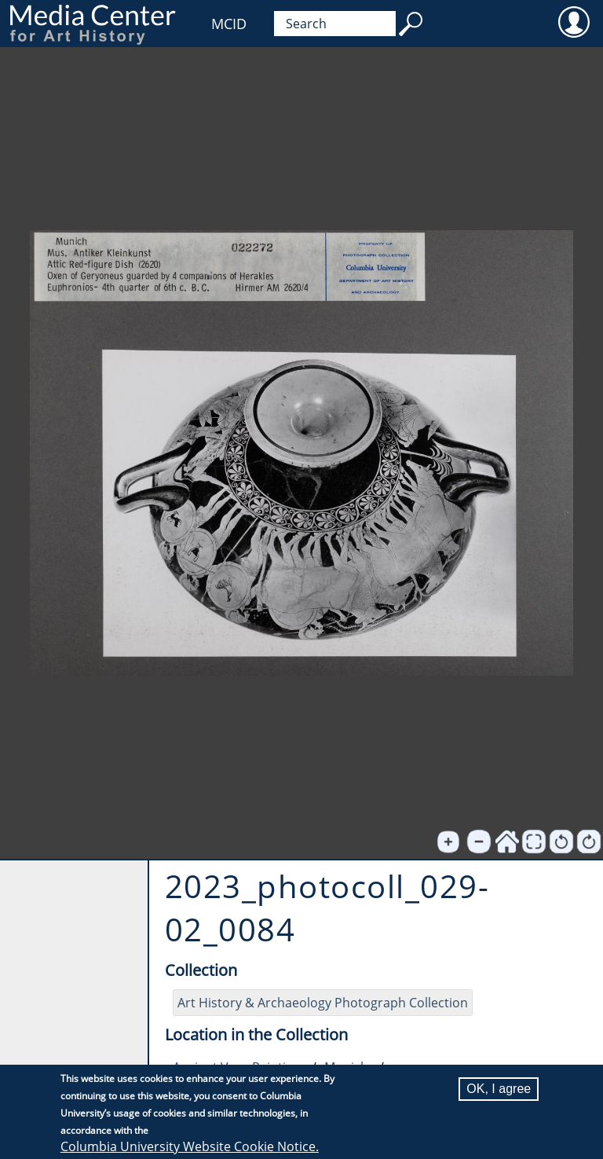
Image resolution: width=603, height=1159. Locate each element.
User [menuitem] (573, 21)
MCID (229, 23)
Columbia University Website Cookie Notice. (189, 1146)
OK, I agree (498, 1088)
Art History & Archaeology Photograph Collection (322, 1002)
